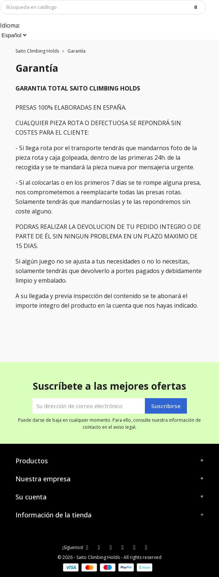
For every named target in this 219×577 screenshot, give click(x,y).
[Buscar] (103, 7)
